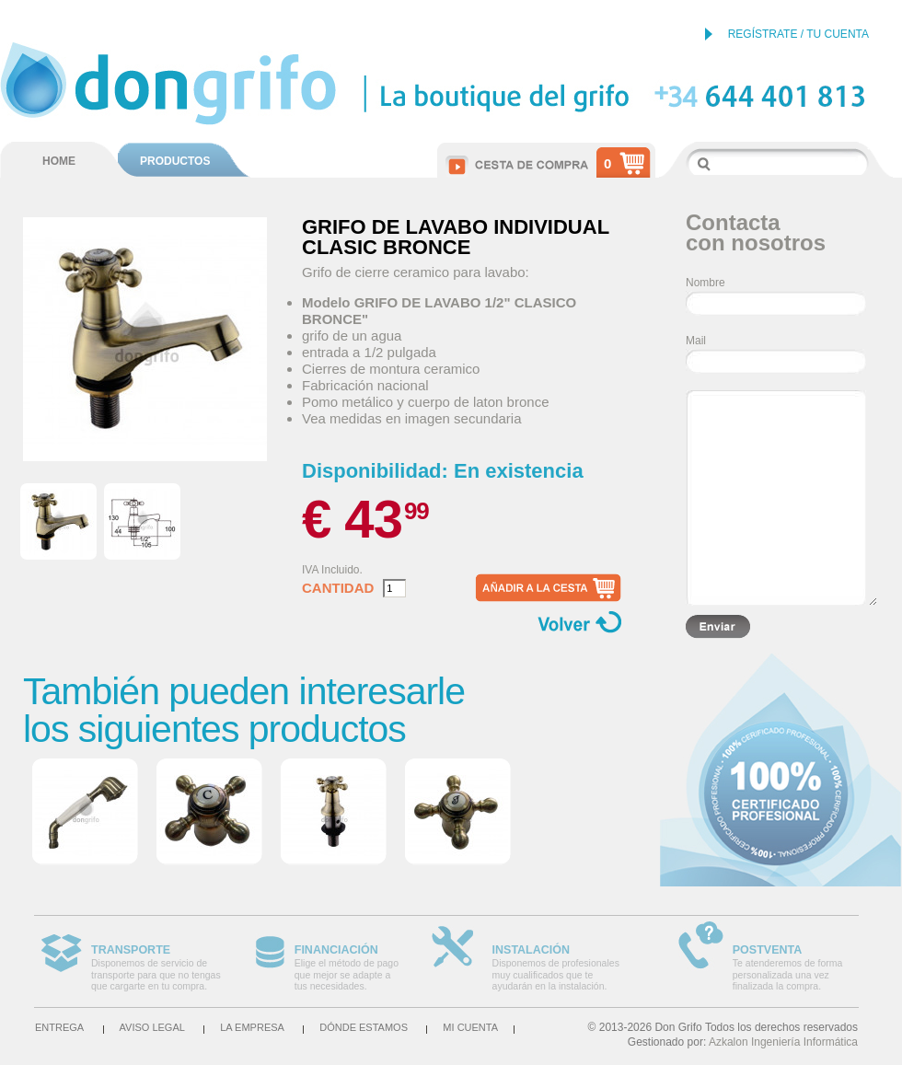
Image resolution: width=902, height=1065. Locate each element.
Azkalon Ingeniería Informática (783, 1042)
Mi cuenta (470, 1027)
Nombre (705, 282)
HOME (58, 161)
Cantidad (338, 588)
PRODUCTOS (175, 161)
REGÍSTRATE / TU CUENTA (798, 34)
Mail (696, 340)
